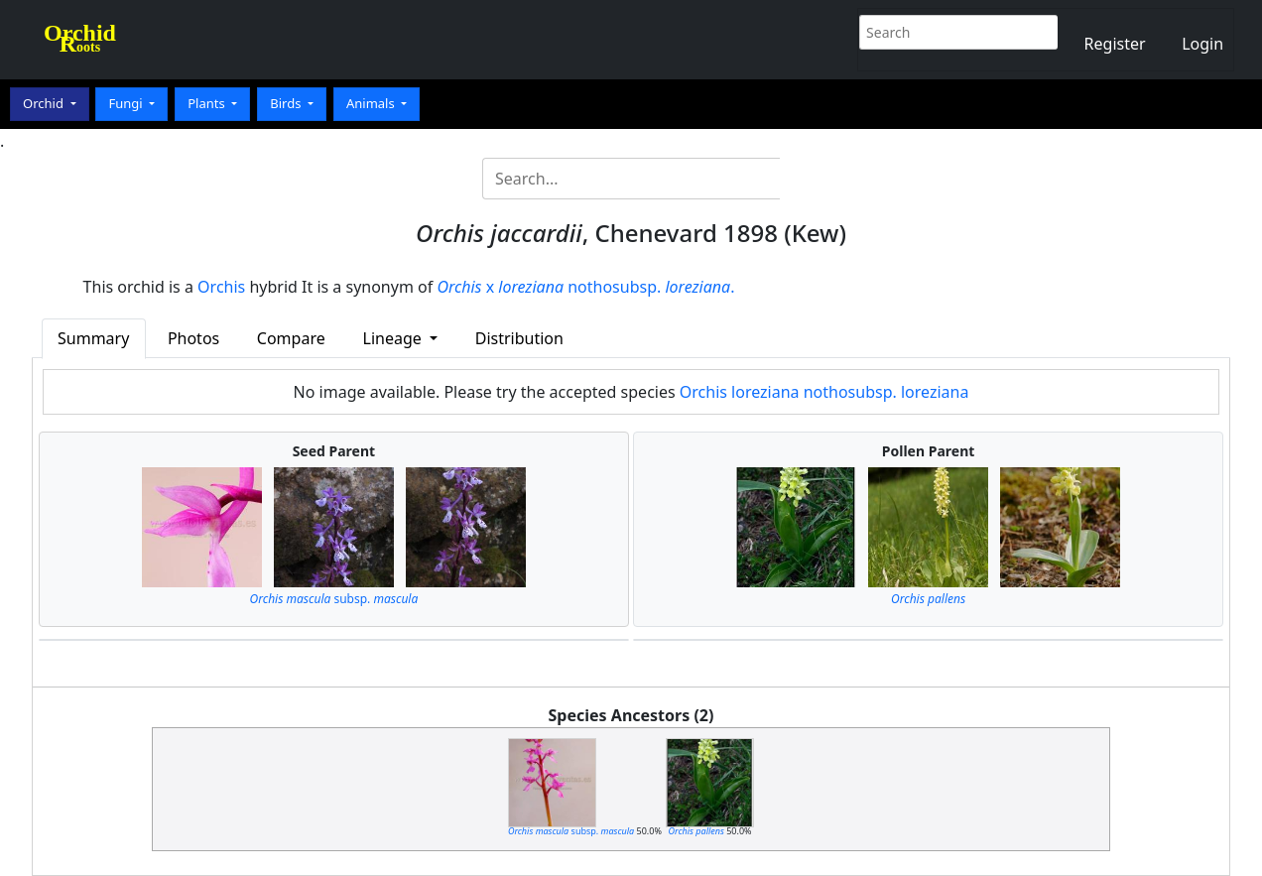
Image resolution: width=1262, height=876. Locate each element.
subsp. (334, 598)
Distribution (519, 338)
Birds (287, 103)
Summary (93, 338)
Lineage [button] (394, 338)
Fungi (127, 103)
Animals (372, 103)
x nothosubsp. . (585, 287)
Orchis (221, 287)
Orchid (44, 103)
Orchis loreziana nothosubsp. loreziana (824, 392)
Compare (291, 338)
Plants (208, 103)
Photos (193, 338)
